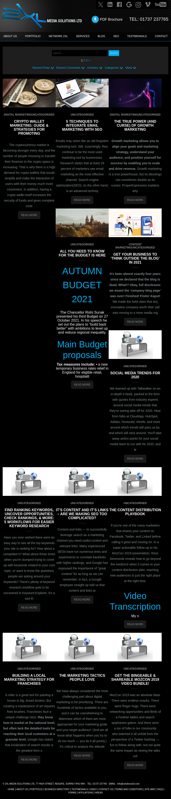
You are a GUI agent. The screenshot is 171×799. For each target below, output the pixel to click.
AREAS (99, 792)
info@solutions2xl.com (128, 784)
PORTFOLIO (33, 36)
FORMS (72, 792)
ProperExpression (134, 185)
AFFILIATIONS (85, 792)
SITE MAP (150, 789)
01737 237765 (154, 19)
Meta (128, 67)
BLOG (101, 36)
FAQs (160, 789)
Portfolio (36, 789)
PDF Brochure (111, 19)
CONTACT (161, 36)
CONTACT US (106, 789)
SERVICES (83, 36)
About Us (22, 789)
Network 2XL (58, 36)
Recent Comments (68, 67)
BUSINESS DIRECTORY (57, 789)
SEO (116, 36)
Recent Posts (41, 67)
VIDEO (93, 789)
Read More (29, 215)
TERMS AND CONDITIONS (129, 789)
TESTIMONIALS (137, 36)
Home (11, 789)
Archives (92, 67)
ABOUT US (10, 36)
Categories (112, 67)
